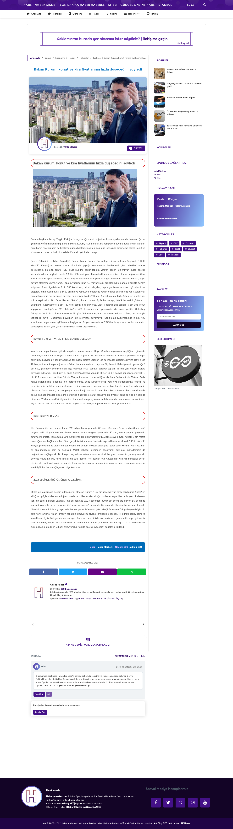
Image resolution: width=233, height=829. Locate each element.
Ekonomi (189, 243)
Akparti (162, 243)
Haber (63, 807)
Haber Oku (52, 807)
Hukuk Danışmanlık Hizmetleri (92, 598)
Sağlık (177, 249)
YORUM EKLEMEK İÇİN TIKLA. (130, 656)
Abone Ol (178, 325)
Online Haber (57, 584)
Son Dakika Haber (67, 598)
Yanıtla (39, 694)
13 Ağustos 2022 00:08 (130, 667)
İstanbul (175, 254)
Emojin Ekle (40, 712)
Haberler (163, 249)
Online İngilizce (83, 807)
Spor (161, 254)
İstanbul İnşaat (115, 598)
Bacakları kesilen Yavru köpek (181, 97)
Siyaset (191, 249)
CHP (175, 243)
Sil (48, 694)
